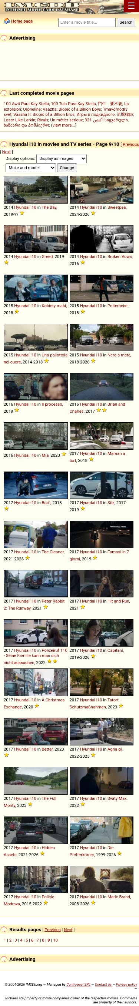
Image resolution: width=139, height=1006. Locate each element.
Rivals (42, 120)
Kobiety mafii (54, 305)
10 (55, 940)
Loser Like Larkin (19, 120)
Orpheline (32, 109)
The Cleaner (53, 551)
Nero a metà (118, 355)
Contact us (103, 984)
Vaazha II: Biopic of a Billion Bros (44, 114)
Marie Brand (118, 896)
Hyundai (21, 207)
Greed (47, 256)
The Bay (49, 207)
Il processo (52, 404)
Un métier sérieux (66, 120)
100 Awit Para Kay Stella (26, 103)
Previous (131, 144)
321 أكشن (94, 120)
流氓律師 (125, 114)
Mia (45, 455)
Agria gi (114, 749)
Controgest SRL (78, 984)
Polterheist (117, 305)
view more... (64, 125)
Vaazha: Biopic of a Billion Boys (72, 109)
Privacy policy (126, 984)
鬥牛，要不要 (110, 103)
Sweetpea (116, 207)
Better (47, 749)
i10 (33, 207)
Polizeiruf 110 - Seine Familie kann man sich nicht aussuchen (35, 656)
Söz (111, 502)
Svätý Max (117, 798)
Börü (46, 502)
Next (6, 151)
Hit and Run (118, 601)
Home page (22, 21)
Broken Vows (119, 256)
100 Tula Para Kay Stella (73, 103)
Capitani (115, 650)
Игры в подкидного (95, 114)
